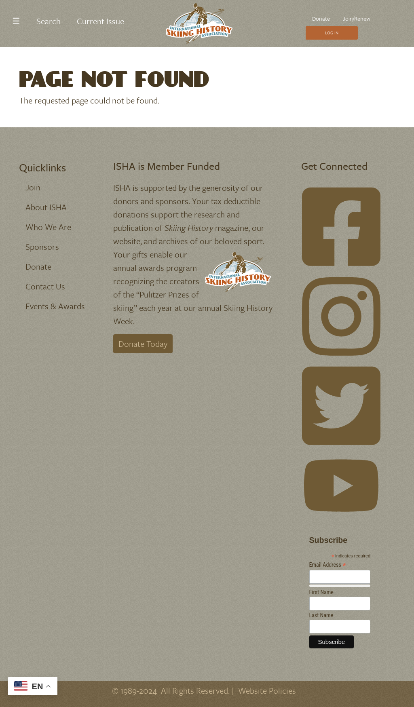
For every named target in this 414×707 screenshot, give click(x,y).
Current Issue (100, 21)
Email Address (327, 565)
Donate (321, 18)
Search (48, 21)
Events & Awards (55, 306)
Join (32, 187)
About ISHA (46, 207)
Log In (331, 33)
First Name (321, 592)
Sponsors (42, 247)
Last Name (321, 615)
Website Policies (267, 690)
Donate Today (142, 344)
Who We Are (48, 227)
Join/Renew (356, 18)
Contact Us (45, 286)
